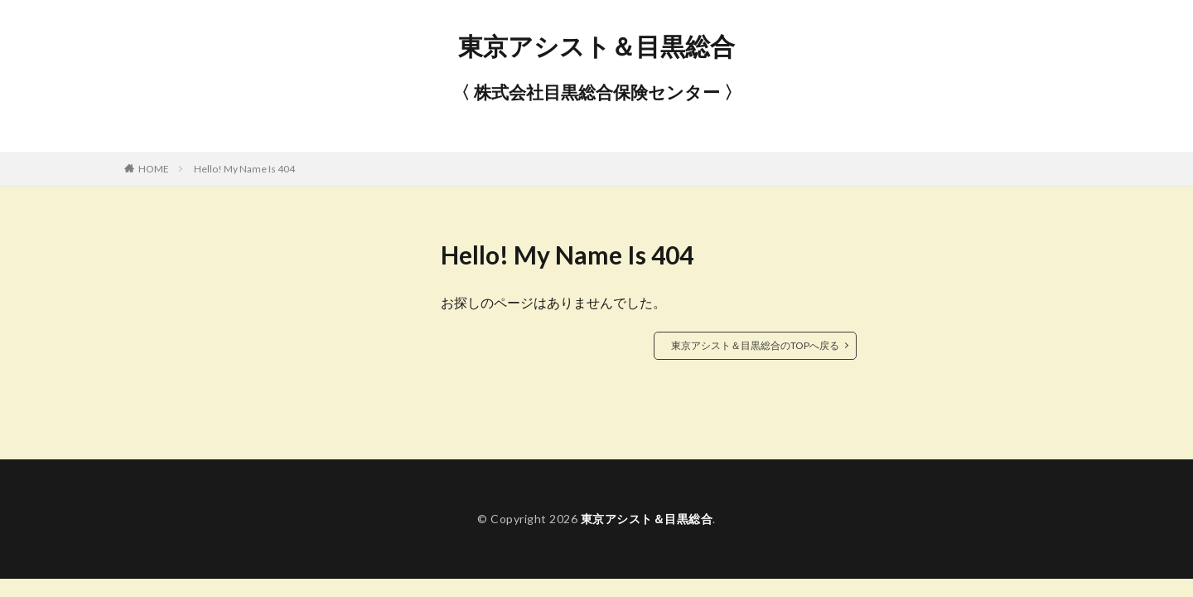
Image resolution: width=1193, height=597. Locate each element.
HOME (153, 169)
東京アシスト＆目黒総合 (596, 46)
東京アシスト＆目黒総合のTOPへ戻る (755, 345)
